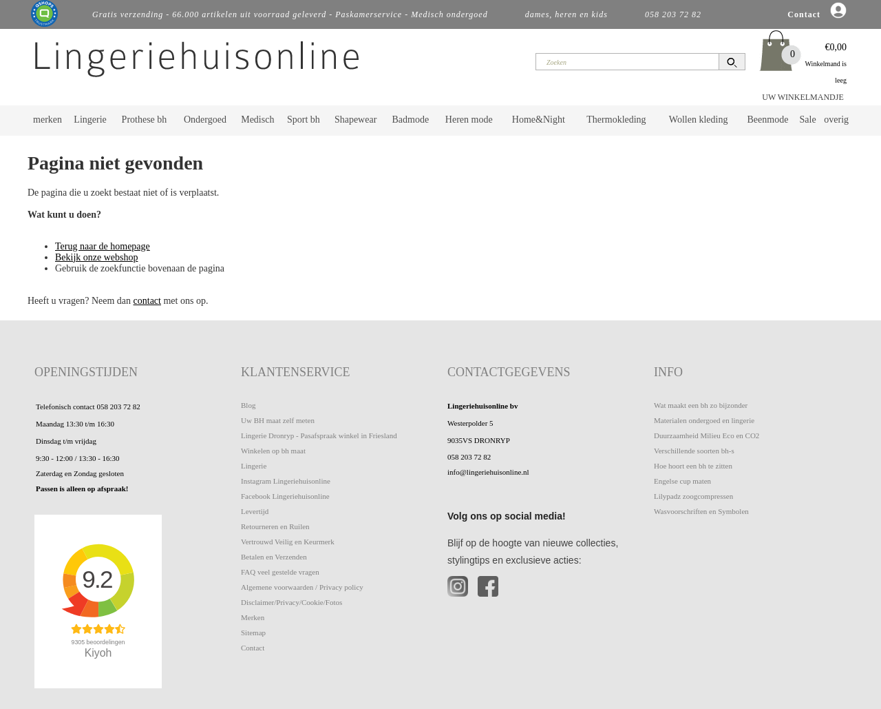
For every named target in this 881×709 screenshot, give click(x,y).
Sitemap (253, 632)
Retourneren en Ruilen (275, 526)
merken (47, 119)
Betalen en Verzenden (274, 557)
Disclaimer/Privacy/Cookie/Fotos (291, 602)
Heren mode (469, 119)
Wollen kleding (698, 119)
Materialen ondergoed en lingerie (704, 420)
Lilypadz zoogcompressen (693, 496)
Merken (252, 617)
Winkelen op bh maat (273, 450)
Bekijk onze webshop (96, 257)
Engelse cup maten (682, 481)
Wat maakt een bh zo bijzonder (700, 405)
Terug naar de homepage (102, 246)
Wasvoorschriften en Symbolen (701, 511)
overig (836, 119)
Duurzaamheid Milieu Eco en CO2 (706, 435)
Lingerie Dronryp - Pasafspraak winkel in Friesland (319, 435)
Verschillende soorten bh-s (694, 450)
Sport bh (303, 119)
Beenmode (767, 119)
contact (147, 301)
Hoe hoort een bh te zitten (693, 466)
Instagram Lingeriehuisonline (285, 481)
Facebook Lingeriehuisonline (285, 496)
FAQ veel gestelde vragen (280, 572)
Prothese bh (144, 119)
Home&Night (538, 119)
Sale (808, 119)
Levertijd (254, 511)
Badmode (410, 119)
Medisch (257, 119)
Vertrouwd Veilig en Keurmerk (288, 541)
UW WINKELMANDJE (803, 97)
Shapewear (355, 119)
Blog (248, 405)
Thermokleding (616, 119)
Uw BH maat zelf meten (278, 420)
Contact (252, 648)
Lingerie (90, 119)
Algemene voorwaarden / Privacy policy (302, 587)
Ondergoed (205, 119)
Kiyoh (98, 653)
